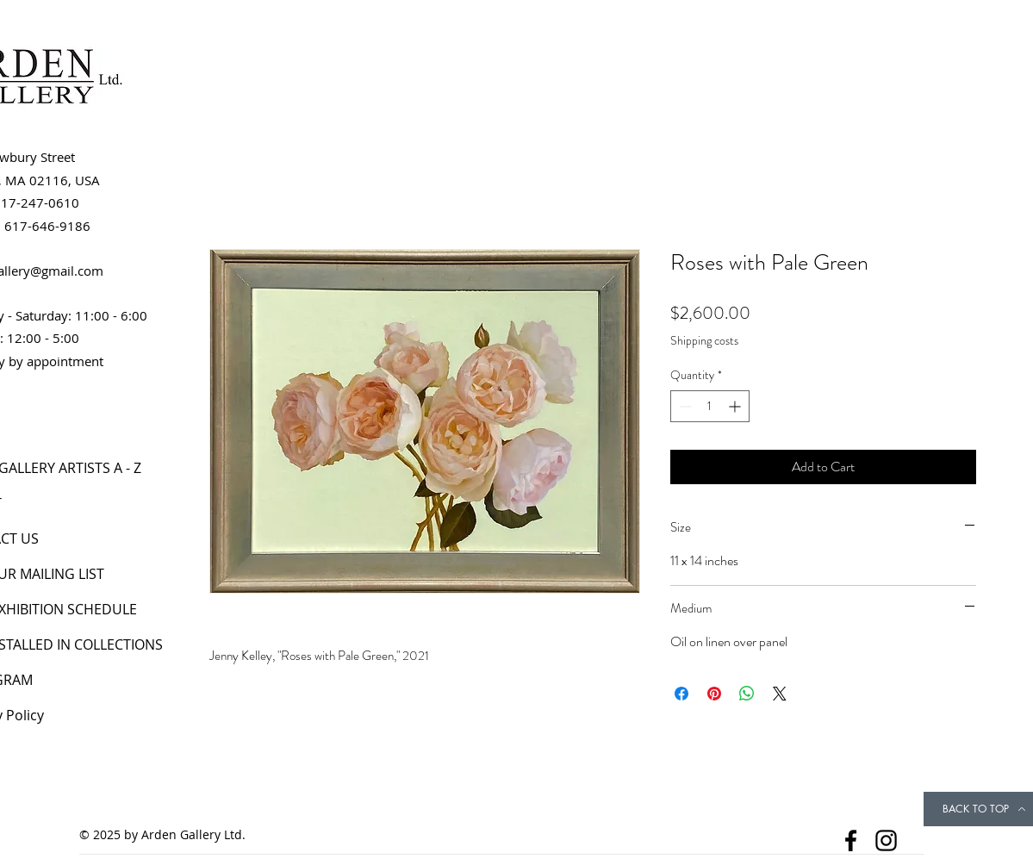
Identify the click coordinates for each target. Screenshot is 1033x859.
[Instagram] (886, 840)
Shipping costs (704, 341)
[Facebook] (851, 840)
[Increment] (736, 406)
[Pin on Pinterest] (714, 693)
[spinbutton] (709, 406)
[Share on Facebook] (681, 693)
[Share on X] (779, 693)
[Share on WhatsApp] (747, 693)
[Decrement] (683, 406)
